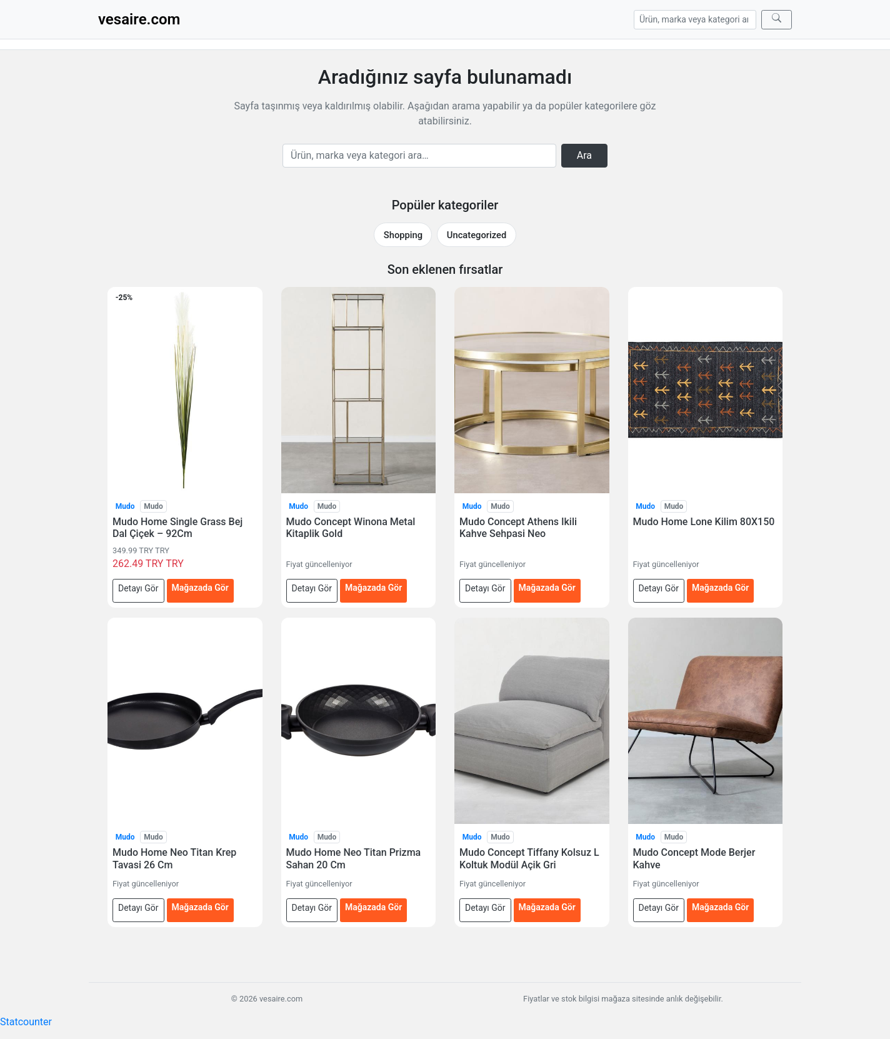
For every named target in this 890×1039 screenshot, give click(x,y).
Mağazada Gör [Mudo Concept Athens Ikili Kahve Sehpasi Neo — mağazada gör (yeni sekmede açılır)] (547, 588)
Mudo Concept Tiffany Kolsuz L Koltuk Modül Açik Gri (529, 858)
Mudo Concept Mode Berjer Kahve (694, 858)
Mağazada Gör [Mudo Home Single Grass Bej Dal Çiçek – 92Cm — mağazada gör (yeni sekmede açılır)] (200, 588)
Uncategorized (476, 235)
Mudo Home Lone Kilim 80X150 (704, 522)
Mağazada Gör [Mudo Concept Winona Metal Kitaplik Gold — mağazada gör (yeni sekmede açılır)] (373, 588)
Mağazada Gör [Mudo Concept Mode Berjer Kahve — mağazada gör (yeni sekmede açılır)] (720, 907)
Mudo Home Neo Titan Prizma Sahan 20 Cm (353, 858)
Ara (584, 155)
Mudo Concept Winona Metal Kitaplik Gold (351, 528)
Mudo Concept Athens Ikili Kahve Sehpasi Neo (518, 528)
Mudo (125, 506)
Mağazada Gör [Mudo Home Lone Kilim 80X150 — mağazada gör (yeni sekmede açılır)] (720, 588)
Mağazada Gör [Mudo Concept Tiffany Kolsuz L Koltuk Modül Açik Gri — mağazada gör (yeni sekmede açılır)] (547, 907)
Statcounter (26, 1022)
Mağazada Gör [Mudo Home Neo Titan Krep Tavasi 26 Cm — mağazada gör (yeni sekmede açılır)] (200, 907)
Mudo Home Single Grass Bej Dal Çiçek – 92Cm (177, 528)
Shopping (403, 235)
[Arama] (695, 19)
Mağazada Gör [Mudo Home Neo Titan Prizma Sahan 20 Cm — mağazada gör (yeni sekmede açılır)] (373, 907)
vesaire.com (139, 19)
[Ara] (776, 19)
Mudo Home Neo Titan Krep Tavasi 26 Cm (174, 858)
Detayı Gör (138, 588)
